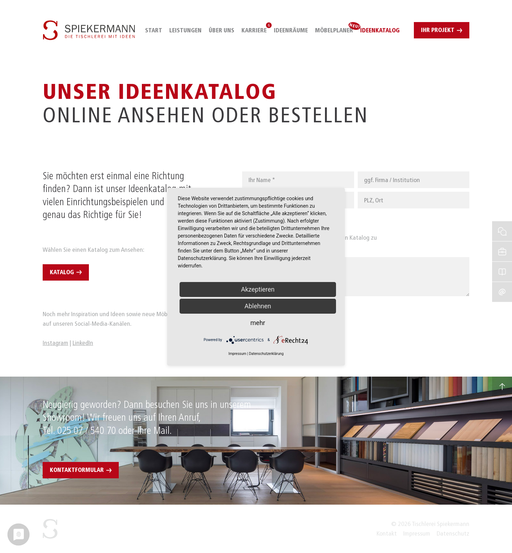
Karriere (254, 30)
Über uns (221, 30)
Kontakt (387, 533)
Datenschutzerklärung (266, 354)
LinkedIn (83, 343)
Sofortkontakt (502, 222)
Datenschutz (453, 533)
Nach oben (502, 387)
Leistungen (185, 30)
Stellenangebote (502, 242)
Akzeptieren (258, 289)
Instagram (55, 343)
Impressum (416, 533)
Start (153, 30)
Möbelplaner (334, 30)
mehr (257, 322)
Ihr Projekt (437, 30)
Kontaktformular (77, 470)
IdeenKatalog (502, 263)
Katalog (62, 272)
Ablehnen (257, 306)
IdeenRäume (291, 30)
